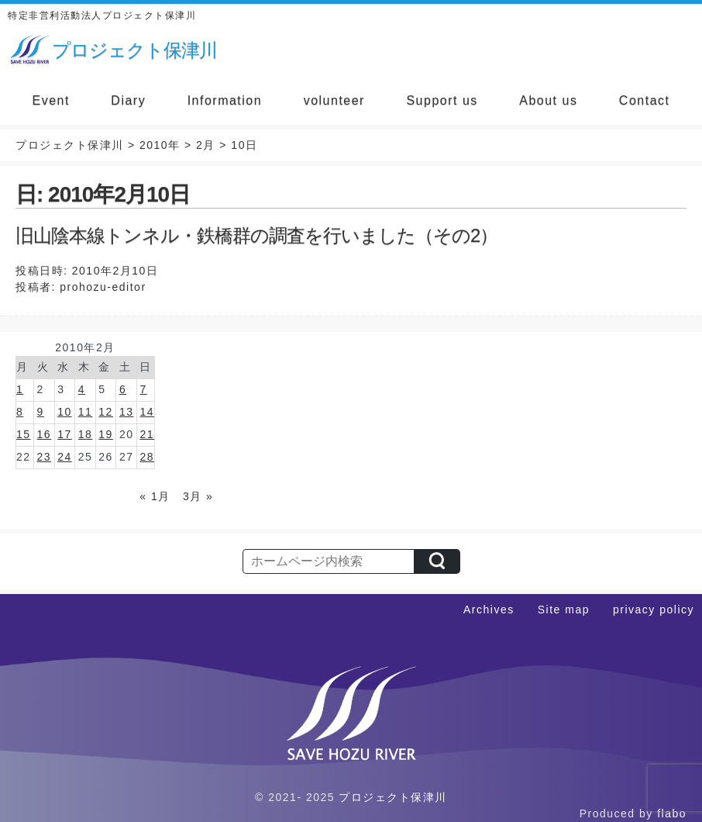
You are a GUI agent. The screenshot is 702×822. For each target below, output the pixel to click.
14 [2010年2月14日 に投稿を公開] (146, 412)
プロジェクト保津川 (393, 797)
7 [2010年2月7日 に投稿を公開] (142, 389)
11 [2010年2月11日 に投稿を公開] (85, 412)
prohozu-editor (103, 287)
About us (548, 100)
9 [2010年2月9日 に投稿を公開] (40, 412)
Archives (488, 609)
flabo (672, 813)
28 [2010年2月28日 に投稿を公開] (146, 457)
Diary (128, 100)
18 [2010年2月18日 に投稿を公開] (85, 434)
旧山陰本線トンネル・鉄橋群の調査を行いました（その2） (256, 235)
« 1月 (154, 496)
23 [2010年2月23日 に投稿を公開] (44, 457)
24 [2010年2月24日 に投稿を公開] (64, 457)
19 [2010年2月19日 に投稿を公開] (105, 434)
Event (50, 100)
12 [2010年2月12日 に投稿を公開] (105, 412)
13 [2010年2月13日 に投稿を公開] (126, 412)
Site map (564, 609)
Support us (441, 100)
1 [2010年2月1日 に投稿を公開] (19, 389)
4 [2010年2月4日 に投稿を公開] (81, 389)
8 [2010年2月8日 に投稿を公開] (19, 412)
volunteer (334, 100)
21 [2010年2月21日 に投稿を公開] (146, 434)
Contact (644, 100)
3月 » (198, 496)
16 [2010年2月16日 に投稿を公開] (44, 434)
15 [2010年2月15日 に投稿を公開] (23, 434)
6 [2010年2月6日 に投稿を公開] (122, 389)
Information (225, 100)
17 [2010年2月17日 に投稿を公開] (64, 434)
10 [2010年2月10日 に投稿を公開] (64, 412)
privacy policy (653, 609)
